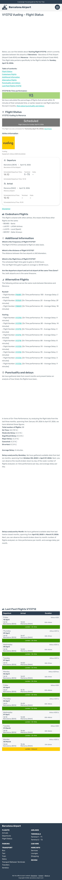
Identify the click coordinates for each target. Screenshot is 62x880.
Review (34, 860)
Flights (5, 830)
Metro (4, 859)
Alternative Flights (9, 80)
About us (47, 875)
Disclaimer (34, 875)
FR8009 (18, 306)
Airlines (35, 830)
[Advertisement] (31, 33)
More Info (35, 848)
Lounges (34, 853)
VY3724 (18, 358)
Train (4, 856)
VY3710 (18, 329)
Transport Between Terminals (13, 862)
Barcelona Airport (20, 7)
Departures (6, 836)
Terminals (36, 834)
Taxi (3, 853)
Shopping (35, 856)
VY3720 (18, 346)
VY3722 (18, 352)
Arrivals (5, 833)
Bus (3, 850)
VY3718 (18, 341)
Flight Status (7, 71)
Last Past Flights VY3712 (11, 86)
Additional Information (11, 77)
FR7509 (18, 300)
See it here (48, 129)
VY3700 (18, 318)
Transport (7, 848)
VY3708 (18, 323)
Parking (6, 844)
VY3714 (18, 335)
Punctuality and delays (11, 83)
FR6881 (18, 295)
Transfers (5, 865)
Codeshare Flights (9, 74)
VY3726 (18, 364)
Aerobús (5, 868)
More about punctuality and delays (30, 106)
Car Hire (35, 844)
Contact (41, 875)
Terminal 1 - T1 (36, 837)
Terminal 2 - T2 (37, 840)
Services (34, 850)
